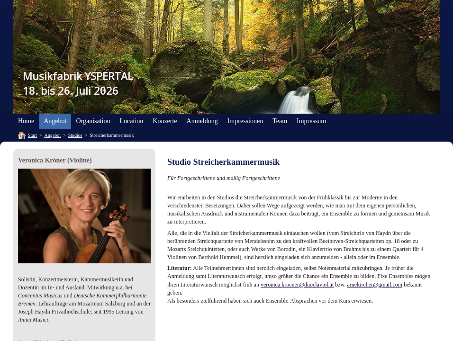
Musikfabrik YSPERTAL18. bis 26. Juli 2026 (78, 83)
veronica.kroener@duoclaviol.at (297, 284)
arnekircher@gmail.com (375, 284)
